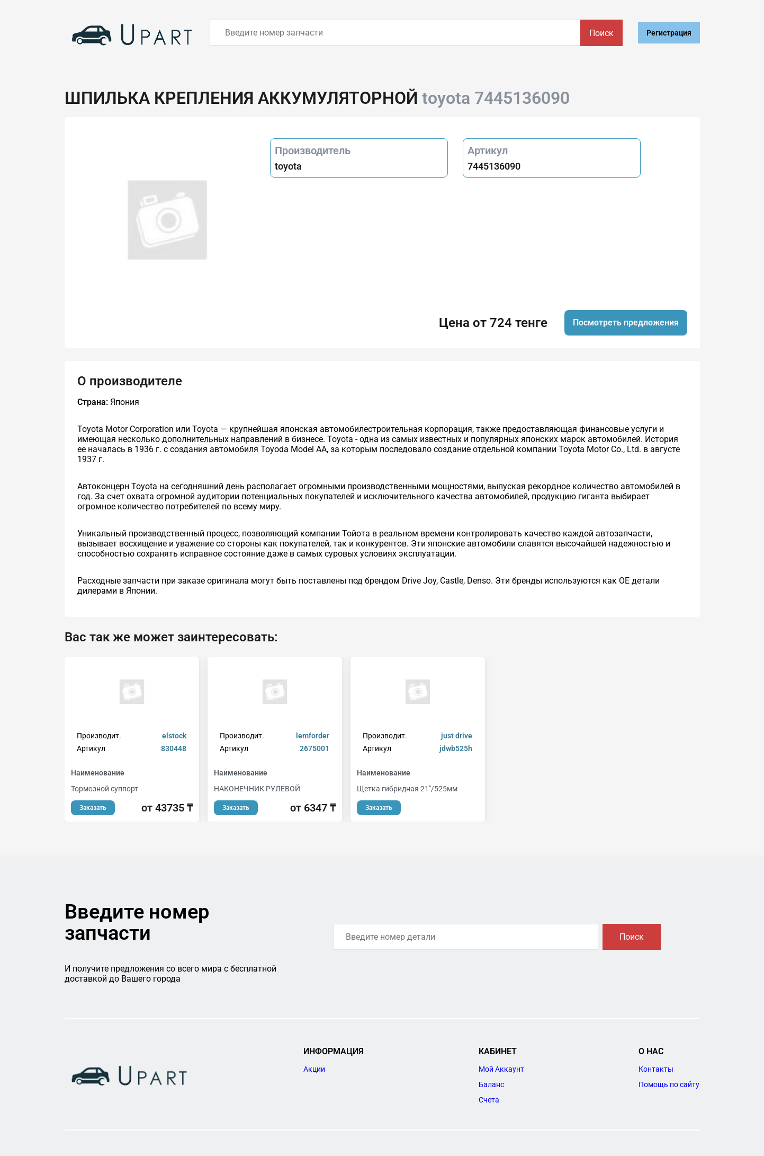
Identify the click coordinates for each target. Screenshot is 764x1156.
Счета (489, 1100)
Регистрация (668, 33)
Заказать (92, 807)
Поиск (601, 33)
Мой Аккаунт (501, 1069)
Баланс (491, 1084)
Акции (314, 1069)
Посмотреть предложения (626, 322)
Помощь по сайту (669, 1084)
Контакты (656, 1069)
